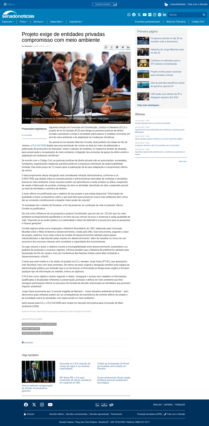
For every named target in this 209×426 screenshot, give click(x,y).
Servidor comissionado (77, 414)
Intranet (29, 414)
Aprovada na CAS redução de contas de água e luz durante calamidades (75, 366)
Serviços (38, 21)
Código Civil (198, 21)
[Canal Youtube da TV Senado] (49, 405)
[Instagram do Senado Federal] (42, 405)
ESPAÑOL (168, 405)
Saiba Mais (56, 21)
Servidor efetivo (56, 414)
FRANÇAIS (180, 405)
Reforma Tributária (176, 21)
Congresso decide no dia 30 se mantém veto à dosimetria (157, 145)
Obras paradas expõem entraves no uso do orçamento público (159, 139)
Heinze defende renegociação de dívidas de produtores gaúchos (37, 388)
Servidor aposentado (99, 414)
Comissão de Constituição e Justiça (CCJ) (39, 324)
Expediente (75, 21)
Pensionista (116, 414)
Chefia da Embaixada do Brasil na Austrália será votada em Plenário (113, 366)
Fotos (23, 21)
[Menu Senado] (9, 4)
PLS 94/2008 (27, 135)
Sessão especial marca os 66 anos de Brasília (152, 123)
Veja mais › (183, 161)
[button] (166, 4)
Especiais (7, 21)
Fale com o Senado (198, 4)
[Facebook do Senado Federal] (27, 405)
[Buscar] (204, 14)
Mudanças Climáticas (31, 333)
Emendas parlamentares (147, 21)
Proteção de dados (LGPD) (149, 414)
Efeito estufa (47, 333)
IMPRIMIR (27, 342)
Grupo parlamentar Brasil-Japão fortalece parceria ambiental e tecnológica (113, 380)
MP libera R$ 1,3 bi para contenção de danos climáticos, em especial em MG (76, 380)
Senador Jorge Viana (31, 329)
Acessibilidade (177, 4)
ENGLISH (157, 405)
